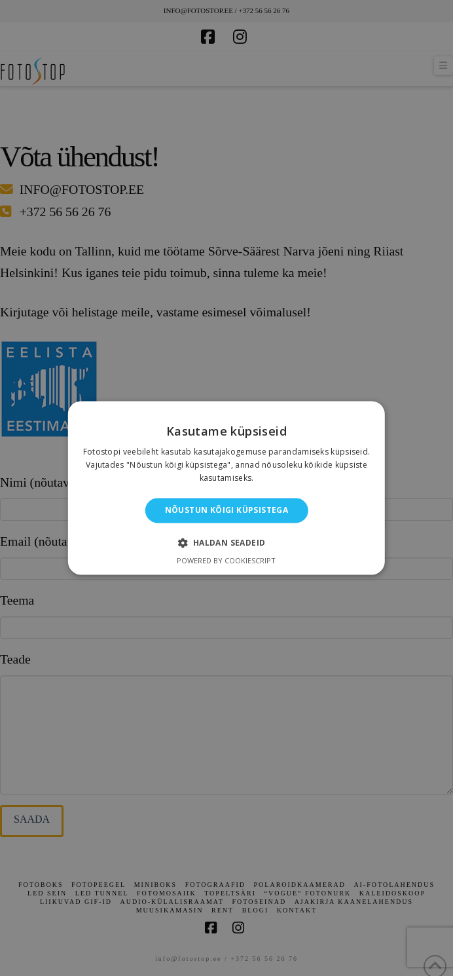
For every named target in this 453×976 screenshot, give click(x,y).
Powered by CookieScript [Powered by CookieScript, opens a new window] (226, 561)
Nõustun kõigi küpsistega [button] (227, 510)
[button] (226, 543)
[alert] (226, 488)
